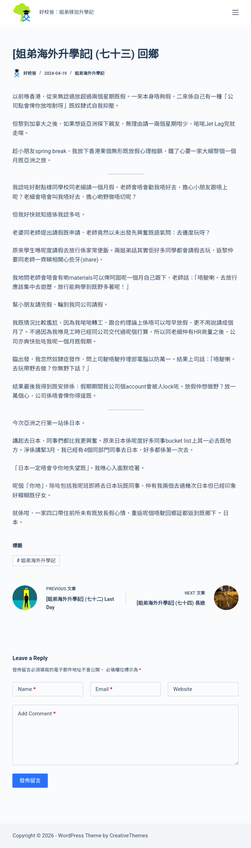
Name (27, 689)
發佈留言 (30, 780)
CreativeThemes (129, 835)
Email (104, 689)
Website (182, 689)
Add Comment (37, 713)
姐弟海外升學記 (89, 73)
